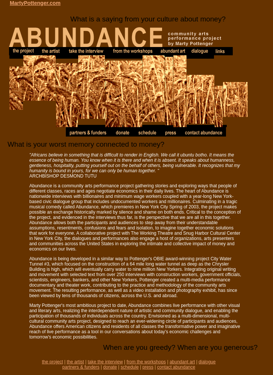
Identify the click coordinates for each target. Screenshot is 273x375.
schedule (130, 367)
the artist (75, 361)
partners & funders (81, 367)
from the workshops (146, 361)
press (148, 367)
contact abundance (176, 367)
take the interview (105, 361)
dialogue (207, 361)
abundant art (182, 361)
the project (52, 361)
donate (110, 367)
